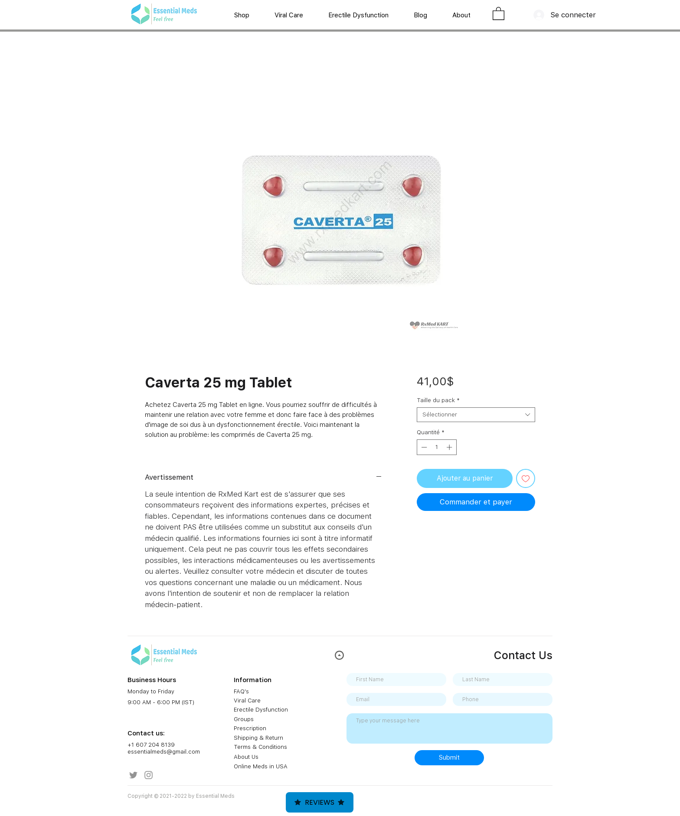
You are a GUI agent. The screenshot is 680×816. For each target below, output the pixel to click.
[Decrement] (423, 447)
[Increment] (450, 447)
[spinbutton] (436, 447)
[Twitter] (133, 775)
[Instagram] (148, 775)
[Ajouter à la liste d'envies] (525, 478)
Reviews (319, 802)
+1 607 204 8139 (151, 744)
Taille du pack (438, 400)
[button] (498, 13)
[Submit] (449, 757)
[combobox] (476, 414)
